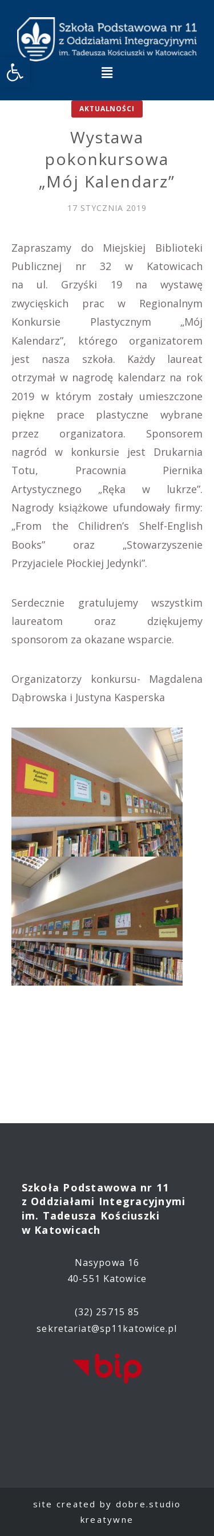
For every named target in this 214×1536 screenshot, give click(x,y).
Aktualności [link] (106, 109)
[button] (106, 72)
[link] (15, 72)
